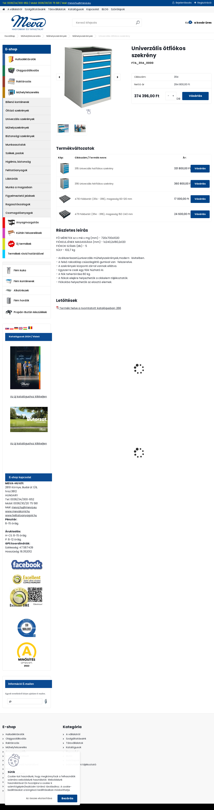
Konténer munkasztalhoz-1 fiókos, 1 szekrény (192, 372)
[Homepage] (4, 9)
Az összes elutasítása (39, 798)
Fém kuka (15, 270)
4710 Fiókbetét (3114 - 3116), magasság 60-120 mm (103, 199)
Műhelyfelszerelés (31, 36)
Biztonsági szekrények (20, 136)
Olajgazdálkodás (23, 71)
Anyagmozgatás (23, 223)
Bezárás (67, 798)
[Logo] (25, 22)
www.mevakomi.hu (17, 511)
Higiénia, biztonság (18, 161)
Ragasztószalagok (18, 204)
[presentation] (59, 77)
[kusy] (171, 96)
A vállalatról (15, 9)
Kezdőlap (10, 36)
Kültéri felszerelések (25, 233)
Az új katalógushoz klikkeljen (28, 396)
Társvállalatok (57, 9)
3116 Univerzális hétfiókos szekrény (94, 183)
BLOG (105, 9)
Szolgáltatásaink (35, 9)
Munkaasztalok (16, 144)
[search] (138, 24)
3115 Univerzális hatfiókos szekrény (94, 168)
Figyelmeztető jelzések (20, 196)
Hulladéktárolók (22, 59)
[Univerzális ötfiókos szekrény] (88, 77)
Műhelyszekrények (56, 36)
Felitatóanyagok (16, 170)
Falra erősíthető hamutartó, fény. (148, 451)
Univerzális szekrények (20, 119)
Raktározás (19, 81)
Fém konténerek (19, 281)
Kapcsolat (92, 9)
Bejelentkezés (184, 2)
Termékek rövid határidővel (26, 253)
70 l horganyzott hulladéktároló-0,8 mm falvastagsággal (113, 452)
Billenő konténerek (17, 102)
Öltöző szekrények (17, 110)
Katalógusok (76, 9)
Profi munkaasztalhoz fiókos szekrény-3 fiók (151, 370)
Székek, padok (15, 153)
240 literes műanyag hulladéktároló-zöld (72, 451)
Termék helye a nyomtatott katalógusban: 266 (88, 308)
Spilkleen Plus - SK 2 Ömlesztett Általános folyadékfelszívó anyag (192, 453)
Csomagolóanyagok (19, 213)
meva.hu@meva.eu (79, 3)
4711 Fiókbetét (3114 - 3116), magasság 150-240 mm (104, 214)
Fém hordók (17, 300)
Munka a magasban (19, 187)
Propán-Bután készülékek (26, 312)
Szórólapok (118, 9)
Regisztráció (204, 2)
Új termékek (19, 244)
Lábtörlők (12, 179)
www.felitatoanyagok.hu (21, 515)
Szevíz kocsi (106, 368)
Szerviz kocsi (66, 368)
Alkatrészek (17, 290)
